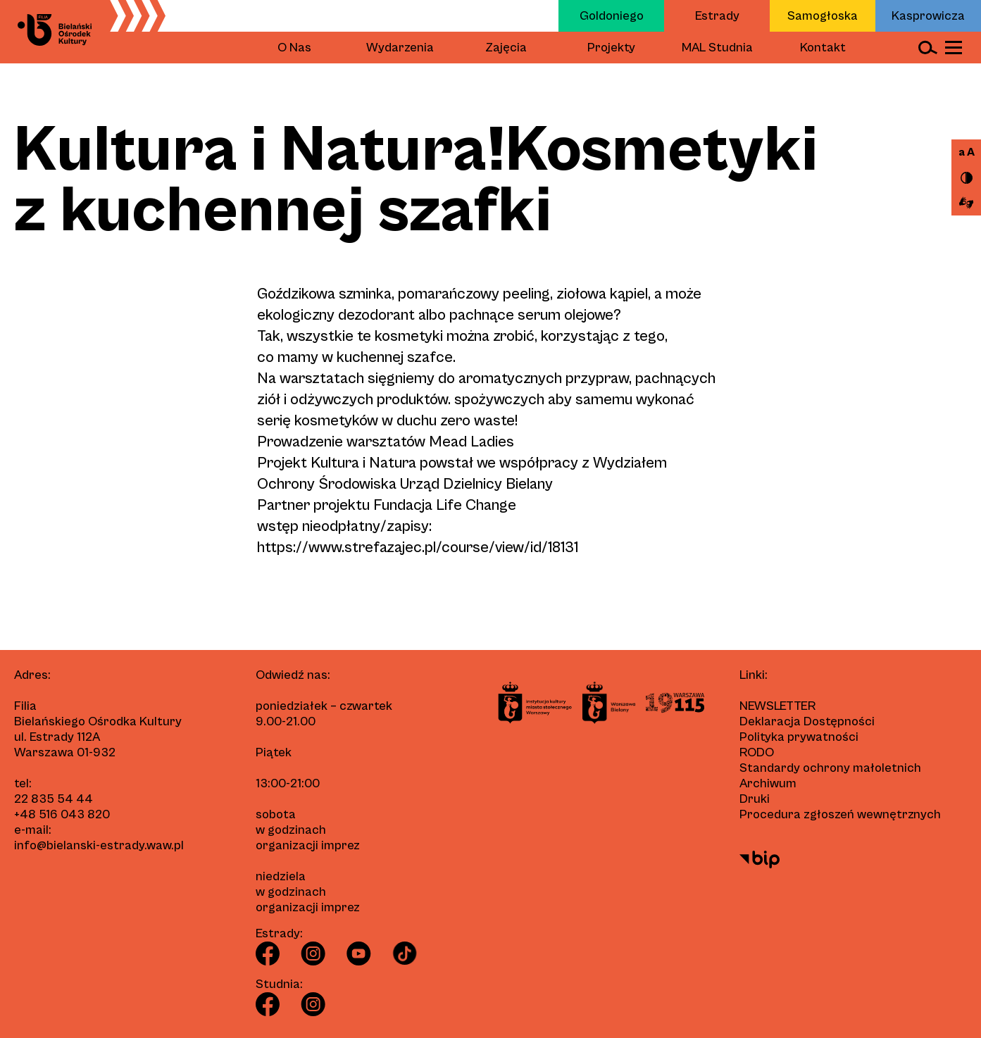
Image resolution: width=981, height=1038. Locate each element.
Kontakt (823, 47)
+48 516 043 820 (62, 814)
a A (966, 152)
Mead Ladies (471, 442)
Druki (754, 799)
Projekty (611, 47)
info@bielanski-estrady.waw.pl (99, 845)
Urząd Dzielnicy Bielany (476, 484)
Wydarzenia (400, 47)
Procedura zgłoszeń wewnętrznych (840, 814)
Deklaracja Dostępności (807, 721)
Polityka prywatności (798, 737)
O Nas (294, 47)
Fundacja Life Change (444, 505)
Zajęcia (506, 47)
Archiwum (767, 783)
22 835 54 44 (53, 799)
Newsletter (777, 706)
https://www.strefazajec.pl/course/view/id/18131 (417, 547)
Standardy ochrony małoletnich (830, 768)
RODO (756, 752)
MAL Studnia (717, 47)
